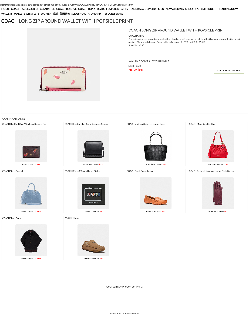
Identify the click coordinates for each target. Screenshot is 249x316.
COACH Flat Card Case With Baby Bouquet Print (24, 124)
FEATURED (112, 8)
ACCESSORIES (30, 8)
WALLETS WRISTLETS (26, 13)
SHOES (189, 8)
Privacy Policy (123, 287)
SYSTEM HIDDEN (205, 8)
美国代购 (65, 13)
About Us (110, 287)
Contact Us (137, 287)
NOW (31, 164)
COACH (15, 8)
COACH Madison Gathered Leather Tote (146, 124)
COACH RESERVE (66, 8)
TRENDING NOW (227, 8)
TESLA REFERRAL (113, 13)
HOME (5, 8)
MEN (161, 8)
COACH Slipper (71, 218)
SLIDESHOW (78, 13)
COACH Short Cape (11, 218)
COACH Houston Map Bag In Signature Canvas (86, 124)
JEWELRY (150, 8)
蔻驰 (55, 13)
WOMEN (46, 13)
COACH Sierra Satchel (12, 171)
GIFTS (124, 8)
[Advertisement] (61, 107)
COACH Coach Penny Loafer (140, 171)
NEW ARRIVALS (175, 8)
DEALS (100, 8)
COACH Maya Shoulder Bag (202, 124)
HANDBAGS (136, 8)
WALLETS (6, 13)
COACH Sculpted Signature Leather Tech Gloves (211, 171)
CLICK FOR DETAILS (228, 70)
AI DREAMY (94, 13)
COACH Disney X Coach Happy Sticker (82, 171)
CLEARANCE (47, 8)
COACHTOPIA (86, 8)
